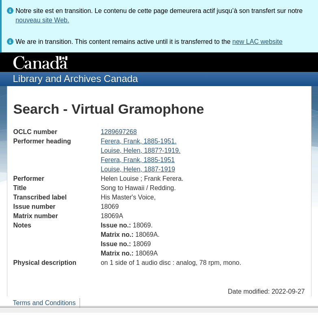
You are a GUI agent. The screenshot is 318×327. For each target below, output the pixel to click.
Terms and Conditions (44, 302)
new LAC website (257, 41)
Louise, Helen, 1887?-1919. (141, 150)
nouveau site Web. (42, 20)
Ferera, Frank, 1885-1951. (139, 141)
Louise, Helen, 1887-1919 (138, 169)
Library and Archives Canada (75, 78)
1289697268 (119, 131)
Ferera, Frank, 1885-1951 (138, 159)
